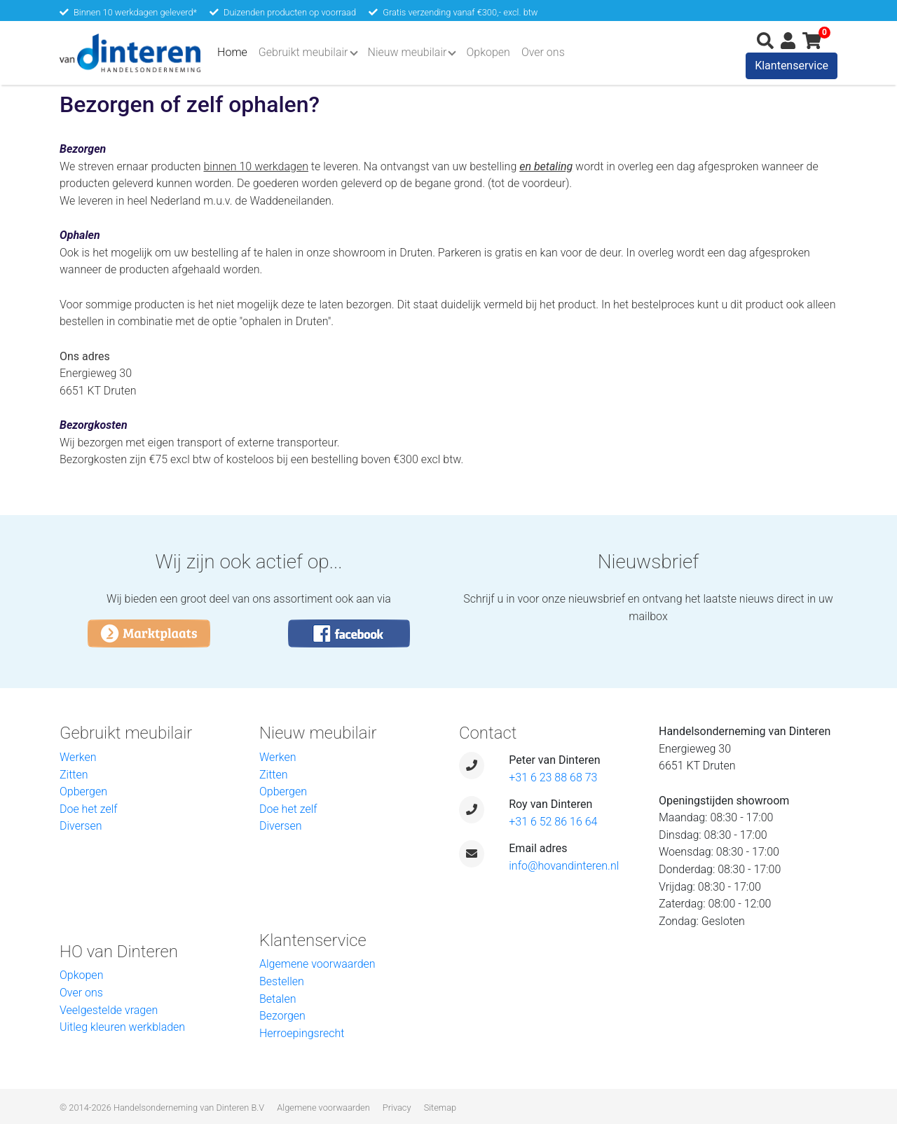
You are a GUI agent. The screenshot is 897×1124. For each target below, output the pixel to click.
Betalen (277, 999)
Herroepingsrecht (301, 1033)
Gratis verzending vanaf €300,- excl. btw (460, 12)
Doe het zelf (89, 809)
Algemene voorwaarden (317, 964)
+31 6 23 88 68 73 (553, 777)
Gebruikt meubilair (303, 52)
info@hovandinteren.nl (564, 865)
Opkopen (487, 52)
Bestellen (281, 981)
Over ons (543, 52)
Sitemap (440, 1107)
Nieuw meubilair (407, 52)
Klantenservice (791, 65)
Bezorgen (282, 1015)
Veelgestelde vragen (109, 1010)
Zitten (74, 774)
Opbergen (83, 791)
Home (235, 51)
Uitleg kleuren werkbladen (122, 1027)
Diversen (81, 825)
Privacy (397, 1107)
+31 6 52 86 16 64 (553, 821)
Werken (78, 757)
